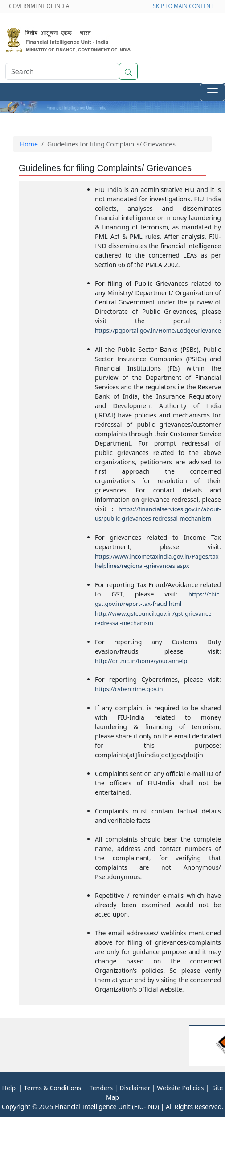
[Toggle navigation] (212, 92)
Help (9, 1088)
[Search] (62, 71)
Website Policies (180, 1088)
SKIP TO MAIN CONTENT (184, 6)
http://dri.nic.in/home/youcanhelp (141, 661)
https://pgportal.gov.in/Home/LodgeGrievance (158, 330)
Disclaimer (134, 1088)
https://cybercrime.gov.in (129, 689)
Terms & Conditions (51, 1088)
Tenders (101, 1088)
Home (29, 144)
